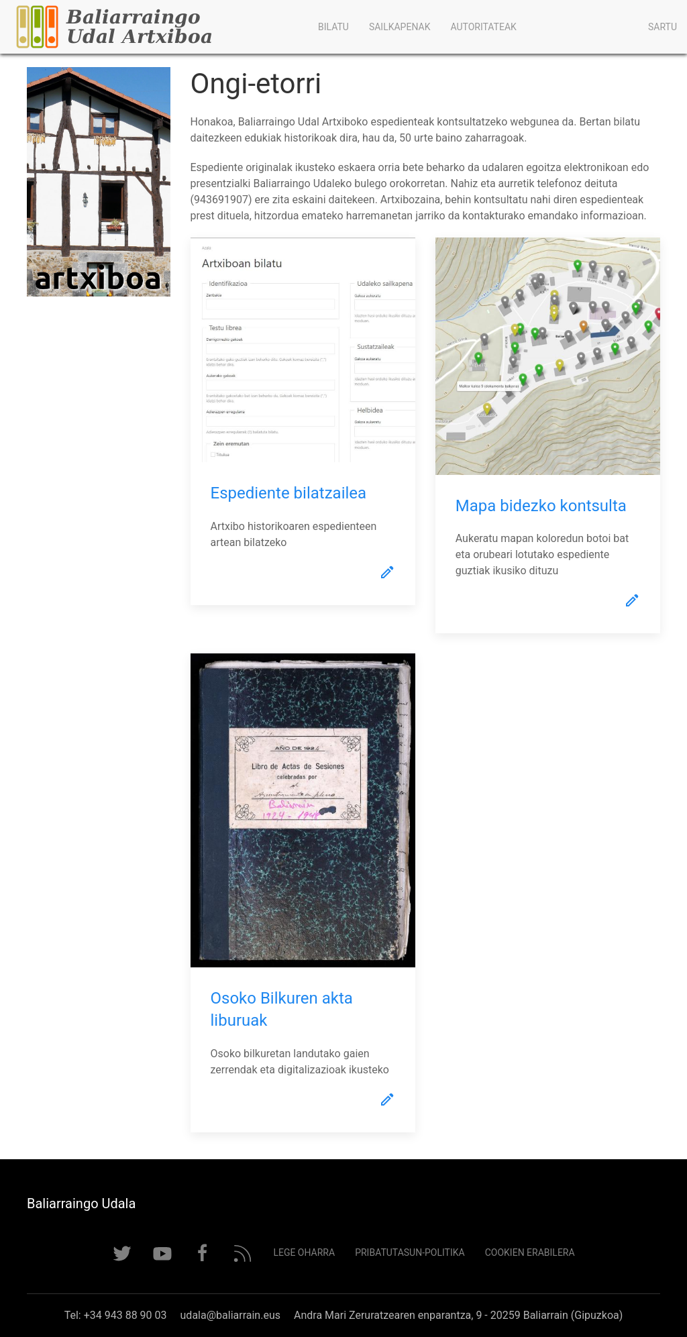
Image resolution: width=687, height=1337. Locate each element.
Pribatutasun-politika (410, 1252)
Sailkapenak (400, 26)
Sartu (662, 26)
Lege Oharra (304, 1252)
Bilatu (333, 26)
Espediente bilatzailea (289, 493)
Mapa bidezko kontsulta (541, 505)
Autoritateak (483, 26)
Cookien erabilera (530, 1252)
